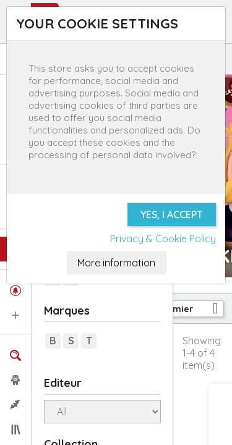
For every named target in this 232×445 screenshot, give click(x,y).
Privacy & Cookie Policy (163, 238)
